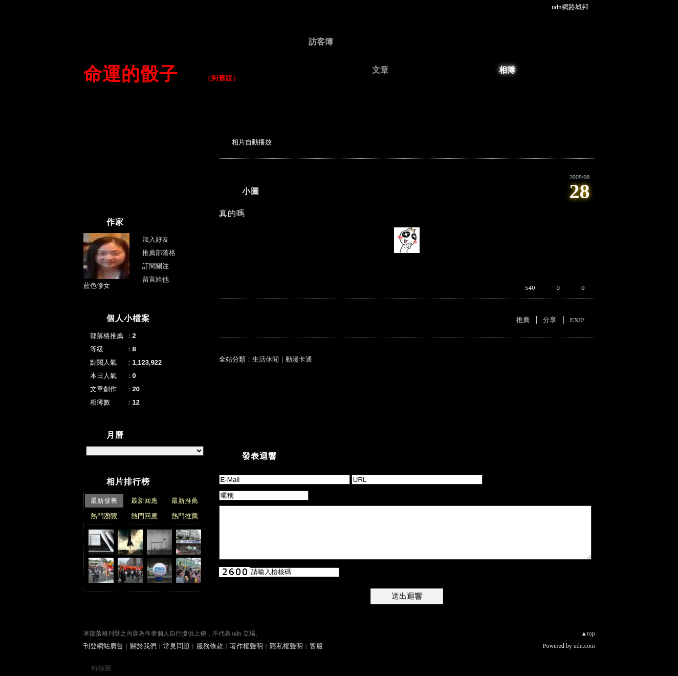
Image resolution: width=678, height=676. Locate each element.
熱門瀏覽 (104, 516)
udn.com (584, 645)
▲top (588, 633)
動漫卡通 (299, 359)
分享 (549, 320)
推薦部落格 (159, 253)
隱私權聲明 (286, 646)
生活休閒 (265, 359)
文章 (380, 70)
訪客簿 (321, 41)
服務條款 (209, 646)
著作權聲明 (246, 646)
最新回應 (144, 500)
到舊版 (222, 78)
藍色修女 (96, 285)
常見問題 (176, 646)
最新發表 (104, 500)
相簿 (507, 70)
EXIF (577, 320)
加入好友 (155, 239)
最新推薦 (184, 500)
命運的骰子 (140, 74)
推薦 (523, 320)
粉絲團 (101, 668)
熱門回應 (144, 516)
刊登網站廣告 (103, 646)
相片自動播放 (252, 142)
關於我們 (143, 646)
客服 (316, 646)
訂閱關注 (155, 266)
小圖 (250, 191)
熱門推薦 (184, 516)
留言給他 (155, 279)
